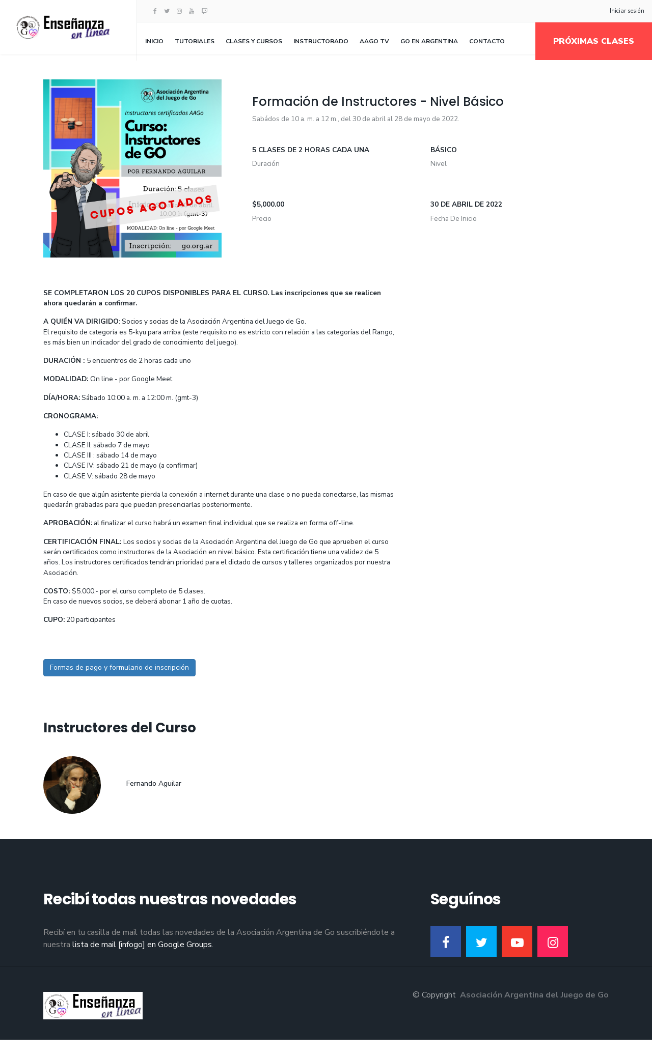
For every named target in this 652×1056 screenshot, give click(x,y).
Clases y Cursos (254, 41)
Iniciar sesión (627, 11)
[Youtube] (191, 11)
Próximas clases (593, 41)
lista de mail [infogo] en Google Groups (142, 960)
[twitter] (167, 11)
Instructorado (320, 41)
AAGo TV (374, 41)
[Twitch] (204, 11)
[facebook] (155, 11)
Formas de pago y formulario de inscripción (119, 684)
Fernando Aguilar (153, 800)
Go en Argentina (429, 41)
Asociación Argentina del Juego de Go (534, 1011)
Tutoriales (194, 41)
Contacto (487, 41)
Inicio (154, 41)
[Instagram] (179, 11)
